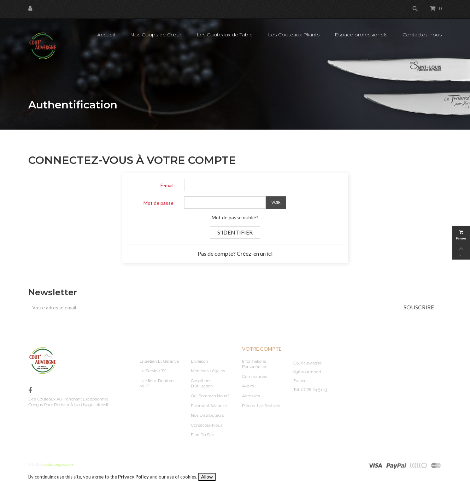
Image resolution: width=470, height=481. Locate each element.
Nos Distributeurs (207, 415)
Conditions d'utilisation (202, 383)
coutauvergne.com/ (58, 464)
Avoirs (248, 386)
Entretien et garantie (159, 361)
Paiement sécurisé (209, 405)
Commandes (254, 376)
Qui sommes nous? (210, 395)
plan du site (202, 434)
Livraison (199, 361)
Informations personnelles (254, 364)
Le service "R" (153, 370)
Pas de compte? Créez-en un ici (235, 253)
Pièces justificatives (261, 405)
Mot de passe (158, 203)
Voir (276, 202)
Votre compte (262, 349)
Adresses (251, 395)
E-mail (167, 185)
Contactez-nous (206, 425)
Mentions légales (208, 370)
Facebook (30, 391)
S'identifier (235, 232)
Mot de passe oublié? (235, 217)
